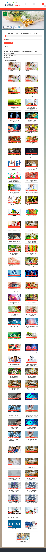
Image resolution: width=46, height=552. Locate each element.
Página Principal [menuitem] (5, 9)
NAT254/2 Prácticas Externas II (14, 364)
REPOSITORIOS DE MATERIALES (11, 55)
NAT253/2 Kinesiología (14, 326)
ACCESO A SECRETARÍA (8, 42)
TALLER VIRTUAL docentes (32, 528)
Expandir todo (40, 48)
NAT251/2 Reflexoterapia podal (14, 265)
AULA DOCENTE (23, 541)
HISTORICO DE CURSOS (9, 53)
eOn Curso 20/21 (14, 466)
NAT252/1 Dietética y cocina (14, 143)
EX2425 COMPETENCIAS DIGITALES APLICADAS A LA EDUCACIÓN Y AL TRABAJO (14, 440)
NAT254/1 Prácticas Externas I (14, 241)
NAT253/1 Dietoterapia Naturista (32, 192)
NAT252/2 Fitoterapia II (32, 302)
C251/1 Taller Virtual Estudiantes (14, 132)
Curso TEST (14, 528)
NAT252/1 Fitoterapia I (14, 155)
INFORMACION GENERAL (31, 514)
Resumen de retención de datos (7, 549)
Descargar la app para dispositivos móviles (9, 550)
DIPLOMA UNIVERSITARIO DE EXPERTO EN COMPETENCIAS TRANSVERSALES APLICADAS (21, 51)
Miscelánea (7, 57)
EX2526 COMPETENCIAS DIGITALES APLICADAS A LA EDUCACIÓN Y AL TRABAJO (14, 414)
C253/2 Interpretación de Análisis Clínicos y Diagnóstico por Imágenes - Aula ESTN (32, 327)
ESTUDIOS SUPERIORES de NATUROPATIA (12, 49)
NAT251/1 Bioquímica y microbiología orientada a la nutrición (32, 108)
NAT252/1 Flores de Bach (31, 132)
